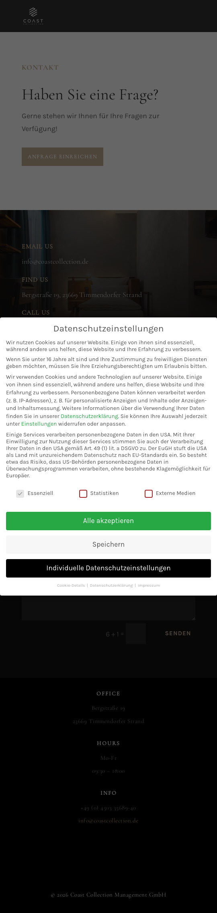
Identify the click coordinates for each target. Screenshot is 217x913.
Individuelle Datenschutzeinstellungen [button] (108, 561)
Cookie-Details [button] (71, 578)
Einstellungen (39, 417)
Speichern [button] (108, 537)
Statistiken (99, 486)
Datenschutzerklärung (89, 409)
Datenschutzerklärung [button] (112, 578)
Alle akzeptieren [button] (108, 514)
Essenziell (34, 486)
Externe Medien (170, 486)
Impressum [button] (149, 578)
